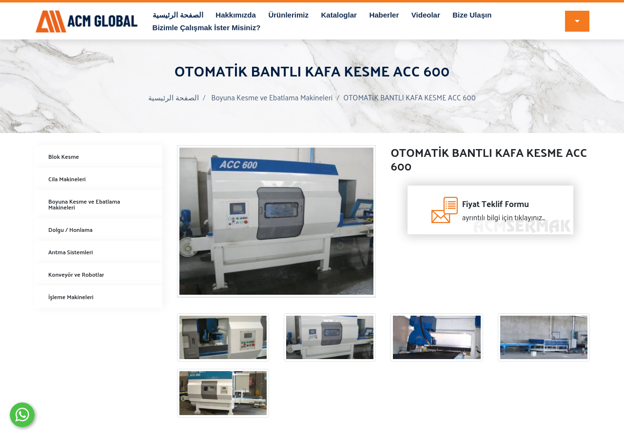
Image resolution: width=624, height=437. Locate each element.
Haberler (384, 15)
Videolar (425, 15)
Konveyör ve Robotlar (76, 274)
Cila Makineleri (67, 178)
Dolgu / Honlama (70, 229)
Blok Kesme (63, 156)
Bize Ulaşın (471, 15)
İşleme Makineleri (71, 296)
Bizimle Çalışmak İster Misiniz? (207, 27)
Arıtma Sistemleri (70, 252)
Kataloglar (338, 15)
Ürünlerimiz (288, 15)
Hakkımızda (235, 15)
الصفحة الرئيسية (178, 15)
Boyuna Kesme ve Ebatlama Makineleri (271, 97)
